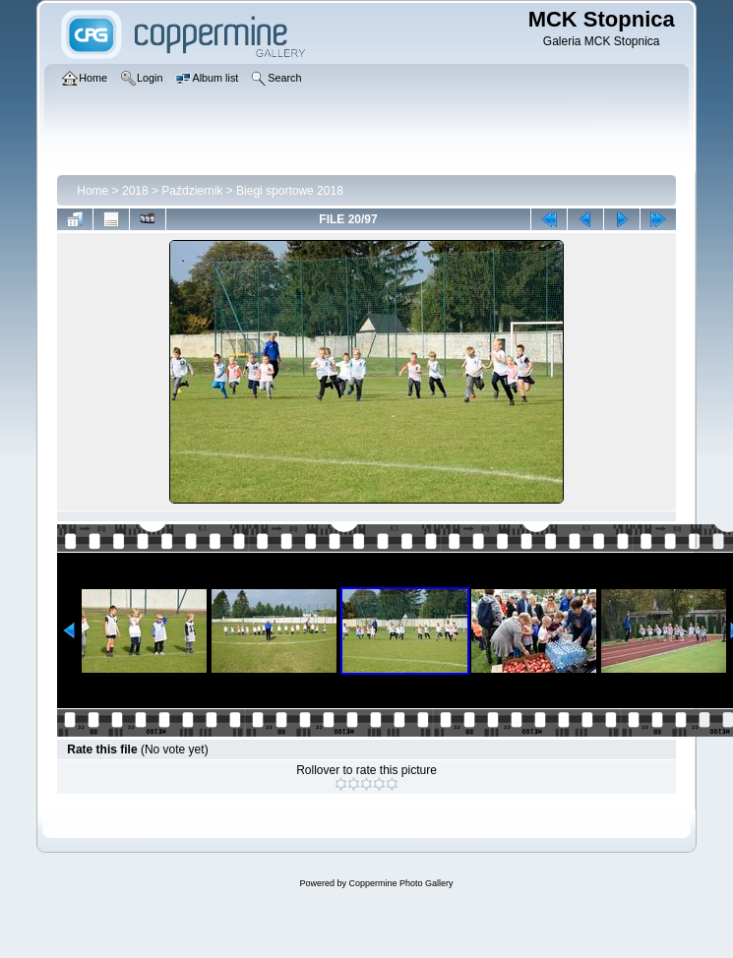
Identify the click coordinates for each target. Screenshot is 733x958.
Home (92, 191)
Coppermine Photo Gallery (400, 883)
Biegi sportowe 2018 (289, 191)
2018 (135, 191)
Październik (191, 191)
